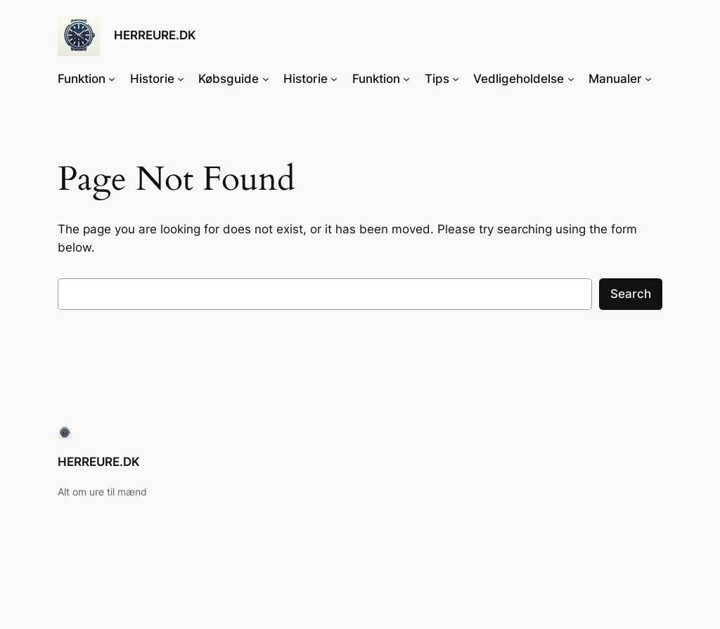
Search (630, 294)
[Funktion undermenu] (111, 78)
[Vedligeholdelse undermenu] (570, 78)
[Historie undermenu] (180, 78)
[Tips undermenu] (455, 78)
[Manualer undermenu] (648, 78)
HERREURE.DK (155, 34)
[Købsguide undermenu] (265, 78)
